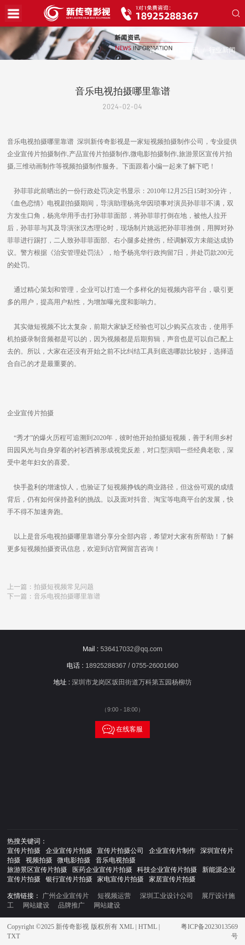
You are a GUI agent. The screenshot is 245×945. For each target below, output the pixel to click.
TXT (13, 936)
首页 (155, 50)
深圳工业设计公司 (166, 895)
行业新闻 (222, 50)
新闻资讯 (185, 50)
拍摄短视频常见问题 (64, 586)
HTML (147, 926)
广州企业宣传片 (65, 895)
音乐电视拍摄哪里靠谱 (67, 596)
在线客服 (122, 729)
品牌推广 (71, 905)
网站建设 (36, 905)
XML (126, 926)
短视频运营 (114, 895)
